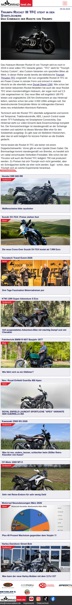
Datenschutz (43, 603)
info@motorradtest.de (10, 603)
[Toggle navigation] (65, 3)
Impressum (28, 603)
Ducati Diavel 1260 (43, 84)
